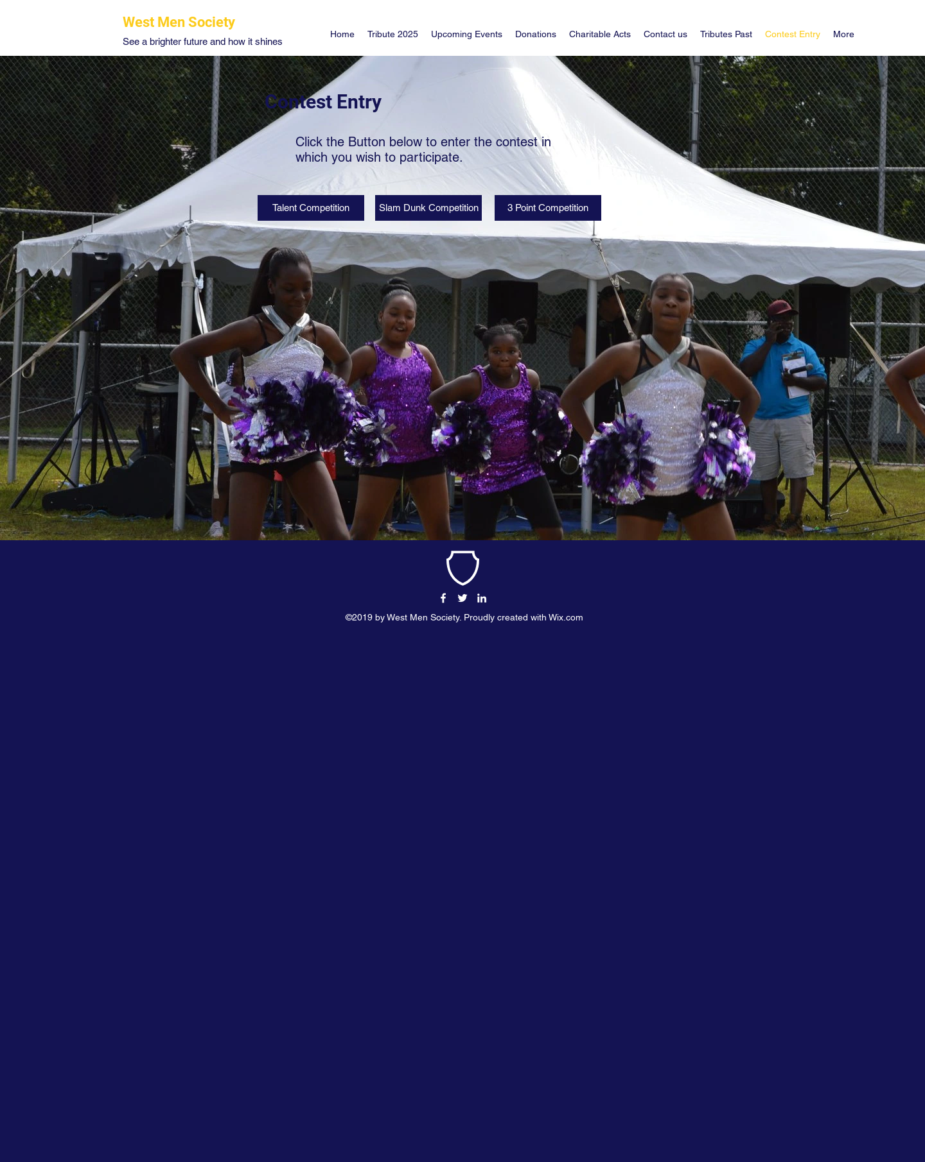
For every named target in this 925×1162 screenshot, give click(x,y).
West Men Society (179, 22)
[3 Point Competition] (548, 208)
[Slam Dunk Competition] (428, 208)
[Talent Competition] (311, 208)
